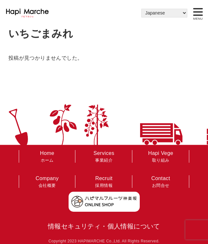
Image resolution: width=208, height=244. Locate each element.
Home (47, 157)
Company (47, 182)
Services (103, 157)
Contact (160, 182)
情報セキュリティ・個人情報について (104, 226)
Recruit (103, 182)
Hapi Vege (160, 157)
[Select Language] (164, 13)
